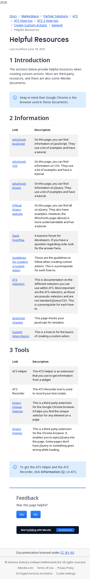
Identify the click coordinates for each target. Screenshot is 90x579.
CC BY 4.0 (67, 552)
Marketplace (30, 16)
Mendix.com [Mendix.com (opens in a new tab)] (25, 568)
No (35, 514)
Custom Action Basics (20, 334)
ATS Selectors (18, 282)
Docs (13, 16)
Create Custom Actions (30, 25)
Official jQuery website (17, 209)
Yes (21, 514)
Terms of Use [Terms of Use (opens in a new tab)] (45, 568)
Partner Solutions (55, 16)
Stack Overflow (18, 238)
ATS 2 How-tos (47, 20)
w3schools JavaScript (19, 142)
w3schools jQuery (19, 186)
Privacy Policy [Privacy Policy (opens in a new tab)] (65, 568)
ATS (75, 16)
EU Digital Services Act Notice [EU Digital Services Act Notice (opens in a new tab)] (34, 574)
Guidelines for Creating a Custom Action (20, 264)
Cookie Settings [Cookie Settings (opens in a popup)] (66, 574)
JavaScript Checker (18, 320)
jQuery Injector (17, 431)
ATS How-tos (23, 20)
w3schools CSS (19, 164)
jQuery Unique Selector (17, 407)
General (57, 25)
